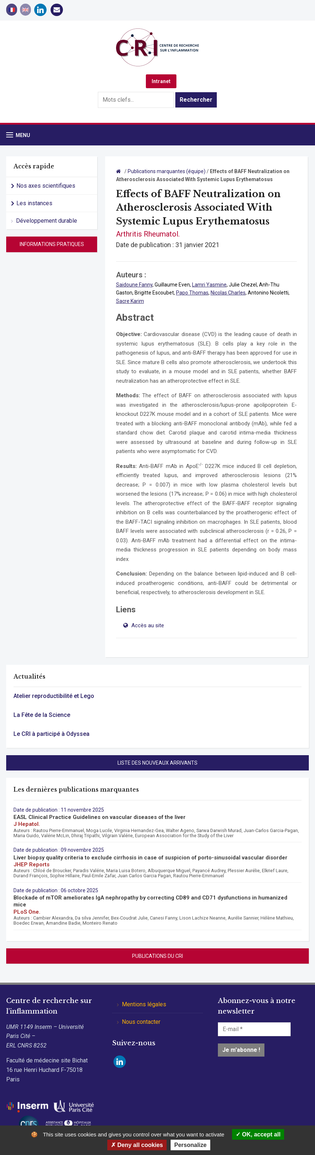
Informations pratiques (52, 244)
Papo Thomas (192, 293)
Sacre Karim (130, 301)
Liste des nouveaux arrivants (157, 763)
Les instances (34, 203)
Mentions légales (144, 1004)
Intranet (161, 81)
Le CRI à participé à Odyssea (51, 733)
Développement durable (46, 220)
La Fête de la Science (41, 714)
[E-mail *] (254, 1029)
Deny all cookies (137, 1145)
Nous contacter (141, 1021)
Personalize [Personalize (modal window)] (190, 1145)
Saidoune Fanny (134, 285)
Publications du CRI (157, 956)
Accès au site (147, 625)
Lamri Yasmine (209, 285)
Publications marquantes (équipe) (167, 171)
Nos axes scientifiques (45, 185)
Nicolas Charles (228, 293)
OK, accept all (258, 1134)
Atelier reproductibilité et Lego (53, 695)
